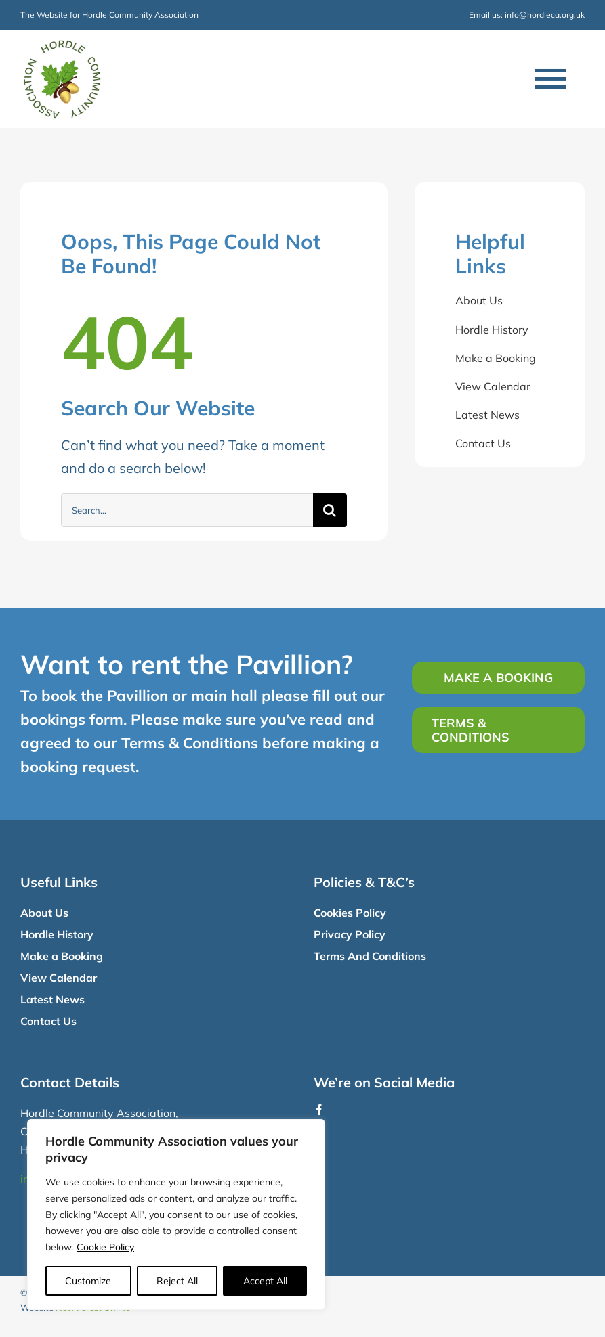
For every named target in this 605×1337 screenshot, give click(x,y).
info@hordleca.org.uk (545, 14)
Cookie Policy (105, 1247)
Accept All (265, 1281)
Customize (88, 1281)
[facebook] (319, 1109)
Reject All (177, 1281)
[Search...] (187, 510)
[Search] (330, 510)
